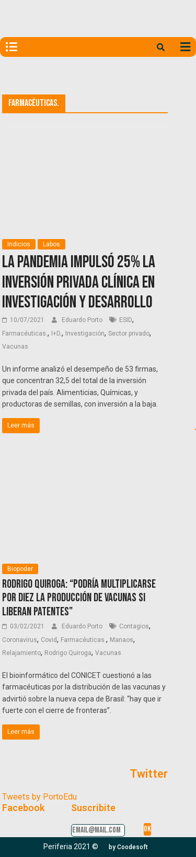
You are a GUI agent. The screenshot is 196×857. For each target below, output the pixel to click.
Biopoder (20, 569)
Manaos (121, 640)
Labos (51, 244)
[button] (128, 847)
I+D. (56, 333)
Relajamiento (21, 653)
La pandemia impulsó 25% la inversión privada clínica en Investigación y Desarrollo (78, 282)
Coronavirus (19, 640)
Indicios (18, 244)
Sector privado (128, 333)
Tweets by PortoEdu (39, 797)
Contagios (134, 626)
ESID (125, 320)
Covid (49, 640)
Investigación (85, 333)
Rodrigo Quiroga (67, 653)
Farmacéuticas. (25, 333)
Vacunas (15, 346)
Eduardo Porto (83, 320)
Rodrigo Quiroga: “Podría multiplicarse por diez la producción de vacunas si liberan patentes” (79, 598)
